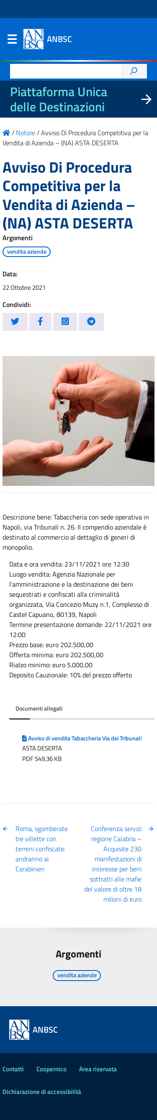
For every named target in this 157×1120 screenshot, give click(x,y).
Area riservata (98, 1069)
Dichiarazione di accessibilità (42, 1091)
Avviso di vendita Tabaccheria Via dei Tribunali (82, 738)
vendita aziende (26, 251)
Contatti (13, 1069)
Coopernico (51, 1069)
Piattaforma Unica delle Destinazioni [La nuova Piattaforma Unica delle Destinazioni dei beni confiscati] (58, 99)
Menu (11, 41)
